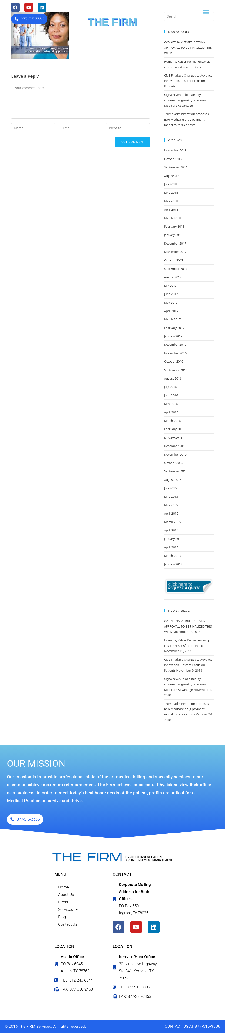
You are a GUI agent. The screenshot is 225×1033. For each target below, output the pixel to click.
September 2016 (175, 370)
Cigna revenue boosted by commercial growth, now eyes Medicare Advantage (185, 100)
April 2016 (171, 412)
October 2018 (173, 159)
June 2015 (171, 496)
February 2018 (174, 226)
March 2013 (172, 556)
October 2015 (173, 463)
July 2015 (170, 488)
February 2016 (174, 429)
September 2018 (175, 167)
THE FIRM (112, 22)
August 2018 (172, 176)
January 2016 (173, 437)
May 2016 (171, 404)
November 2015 (175, 454)
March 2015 (172, 522)
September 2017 (175, 269)
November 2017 (175, 252)
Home (63, 887)
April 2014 (171, 530)
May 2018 (171, 201)
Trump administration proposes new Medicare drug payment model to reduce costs (186, 119)
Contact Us (67, 924)
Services (68, 909)
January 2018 (173, 235)
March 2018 (172, 218)
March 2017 (172, 319)
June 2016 (171, 395)
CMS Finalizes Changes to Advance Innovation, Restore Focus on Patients (188, 80)
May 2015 (171, 505)
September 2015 (175, 471)
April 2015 (171, 513)
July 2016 (170, 387)
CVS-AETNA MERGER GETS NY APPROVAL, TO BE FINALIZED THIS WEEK (188, 47)
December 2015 (175, 446)
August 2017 (172, 277)
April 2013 (171, 547)
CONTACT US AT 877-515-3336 (192, 1026)
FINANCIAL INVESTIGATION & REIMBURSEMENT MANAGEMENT (112, 31)
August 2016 (172, 378)
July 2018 (170, 184)
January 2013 (173, 564)
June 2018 (171, 192)
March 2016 (172, 420)
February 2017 (174, 328)
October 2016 (173, 361)
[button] (206, 12)
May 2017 (171, 302)
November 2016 (175, 353)
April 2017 (171, 311)
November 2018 (175, 150)
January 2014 (173, 539)
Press (63, 902)
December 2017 (175, 243)
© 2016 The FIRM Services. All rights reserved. (45, 1026)
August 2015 (172, 480)
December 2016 (175, 344)
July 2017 (170, 285)
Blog (62, 916)
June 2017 (171, 294)
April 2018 (171, 209)
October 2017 (173, 260)
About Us (66, 894)
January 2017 (173, 336)
